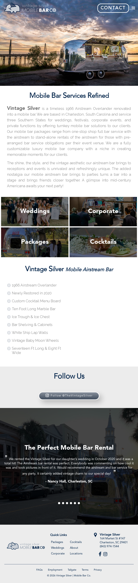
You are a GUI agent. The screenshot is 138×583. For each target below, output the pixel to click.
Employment (55, 570)
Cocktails (76, 542)
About (74, 548)
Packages (57, 542)
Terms (85, 570)
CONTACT (113, 8)
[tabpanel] (69, 464)
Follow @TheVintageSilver (69, 396)
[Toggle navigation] (133, 8)
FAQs (39, 570)
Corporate (58, 553)
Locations (76, 553)
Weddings (57, 548)
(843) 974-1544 (109, 546)
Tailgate (72, 570)
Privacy (98, 570)
